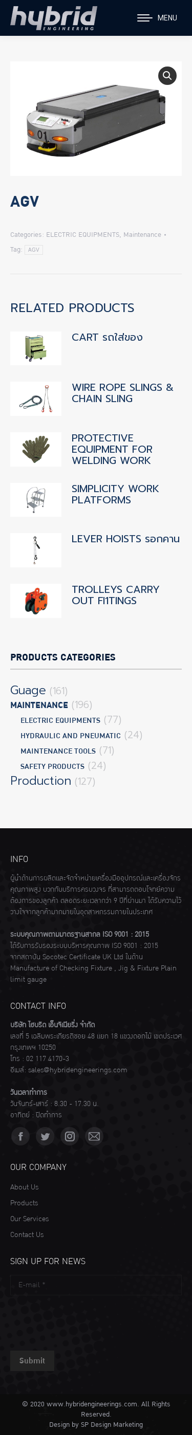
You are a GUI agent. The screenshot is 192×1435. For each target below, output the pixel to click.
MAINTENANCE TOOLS (58, 751)
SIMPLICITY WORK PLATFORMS (115, 494)
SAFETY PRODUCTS (52, 766)
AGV (33, 250)
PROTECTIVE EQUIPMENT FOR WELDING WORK (112, 449)
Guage (28, 690)
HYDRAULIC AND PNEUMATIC (70, 736)
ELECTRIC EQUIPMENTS (82, 235)
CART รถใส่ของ (107, 337)
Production (40, 781)
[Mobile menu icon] (157, 18)
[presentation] (88, 1320)
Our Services (29, 1219)
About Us (24, 1187)
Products (24, 1203)
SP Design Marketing (112, 1425)
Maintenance (142, 235)
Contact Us (27, 1235)
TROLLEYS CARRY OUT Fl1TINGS (116, 595)
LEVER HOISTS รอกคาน (126, 538)
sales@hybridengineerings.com (77, 1070)
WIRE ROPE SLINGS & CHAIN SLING (123, 393)
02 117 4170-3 (47, 1059)
